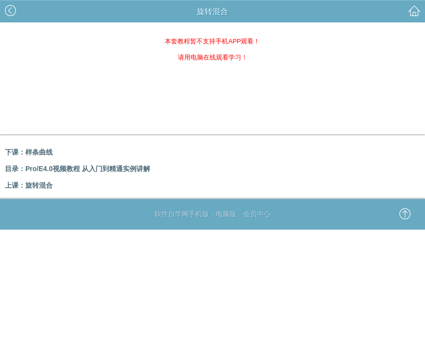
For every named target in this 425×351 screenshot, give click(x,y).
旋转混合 (39, 185)
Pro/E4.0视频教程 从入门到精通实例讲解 (87, 169)
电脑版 (226, 214)
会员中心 (256, 214)
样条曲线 (39, 152)
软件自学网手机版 (182, 214)
